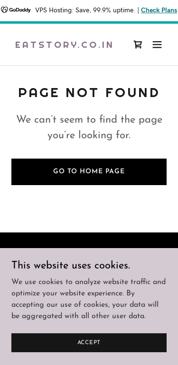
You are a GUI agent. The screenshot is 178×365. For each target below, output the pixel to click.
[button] (157, 44)
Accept (89, 342)
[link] (64, 46)
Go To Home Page (89, 171)
